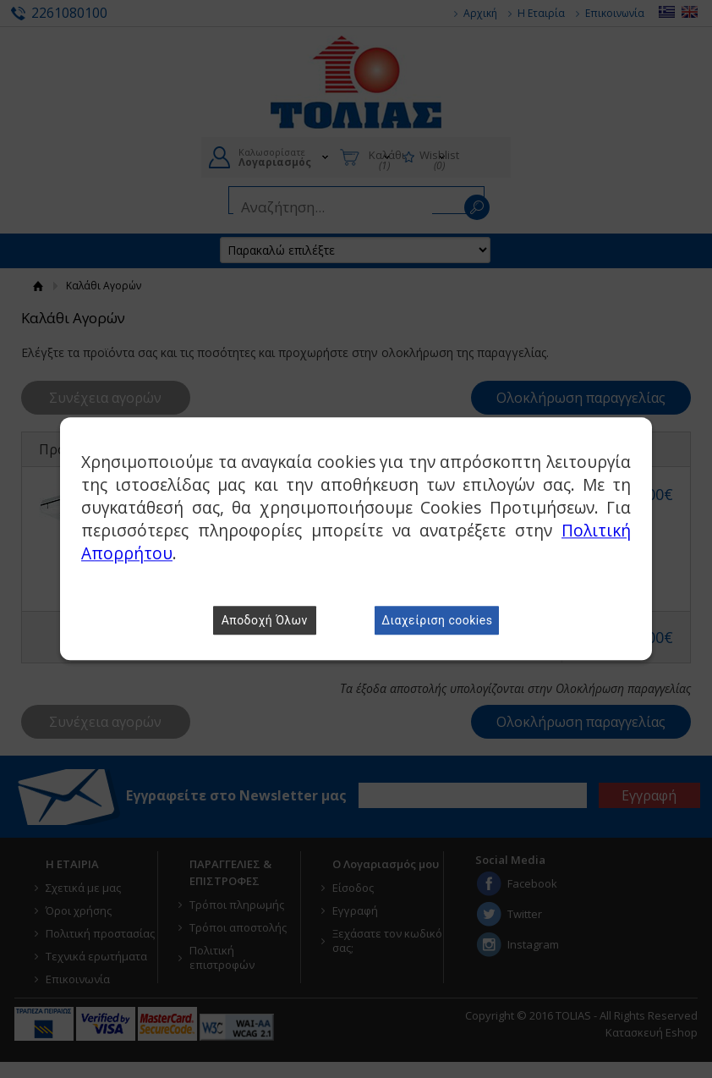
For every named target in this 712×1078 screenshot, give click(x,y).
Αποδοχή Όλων (264, 621)
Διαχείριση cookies (437, 621)
